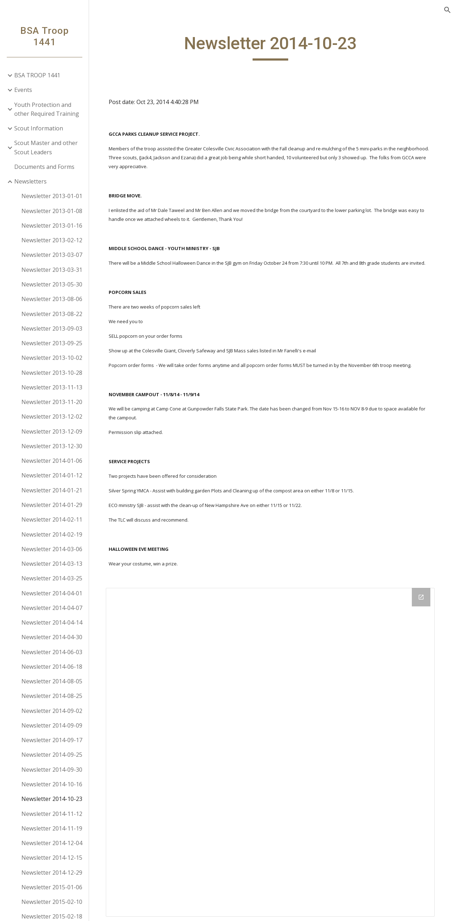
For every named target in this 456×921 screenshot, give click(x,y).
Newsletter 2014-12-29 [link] (51, 872)
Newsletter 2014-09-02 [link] (51, 711)
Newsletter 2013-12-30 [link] (51, 446)
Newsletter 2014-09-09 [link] (51, 725)
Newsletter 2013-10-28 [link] (51, 373)
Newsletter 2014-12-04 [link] (51, 843)
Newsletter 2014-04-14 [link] (51, 622)
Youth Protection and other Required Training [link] (46, 109)
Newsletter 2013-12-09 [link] (51, 431)
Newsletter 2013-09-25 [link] (51, 343)
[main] (272, 46)
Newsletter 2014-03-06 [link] (51, 549)
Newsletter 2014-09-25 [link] (51, 755)
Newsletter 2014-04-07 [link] (51, 608)
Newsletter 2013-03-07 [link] (51, 255)
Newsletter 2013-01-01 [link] (51, 196)
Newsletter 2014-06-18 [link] (51, 667)
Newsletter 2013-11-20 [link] (51, 402)
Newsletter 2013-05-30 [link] (51, 284)
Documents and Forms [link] (44, 167)
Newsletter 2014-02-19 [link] (51, 534)
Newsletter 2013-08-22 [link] (51, 314)
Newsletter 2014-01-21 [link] (51, 490)
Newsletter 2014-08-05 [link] (51, 681)
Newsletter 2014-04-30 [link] (51, 637)
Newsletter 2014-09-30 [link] (51, 769)
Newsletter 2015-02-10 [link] (51, 902)
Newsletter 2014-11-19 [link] (51, 828)
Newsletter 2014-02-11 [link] (51, 519)
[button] (447, 10)
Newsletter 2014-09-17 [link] (51, 740)
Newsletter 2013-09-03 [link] (51, 328)
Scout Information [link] (38, 128)
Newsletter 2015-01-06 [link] (51, 887)
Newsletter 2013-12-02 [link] (51, 416)
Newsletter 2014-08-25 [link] (51, 696)
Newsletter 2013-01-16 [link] (51, 225)
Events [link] (23, 90)
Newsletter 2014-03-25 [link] (51, 578)
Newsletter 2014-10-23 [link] (51, 799)
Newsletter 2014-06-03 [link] (51, 652)
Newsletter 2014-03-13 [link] (51, 564)
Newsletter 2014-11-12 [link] (51, 814)
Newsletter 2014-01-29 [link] (51, 505)
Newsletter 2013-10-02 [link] (51, 358)
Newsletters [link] (30, 181)
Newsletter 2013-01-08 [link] (51, 211)
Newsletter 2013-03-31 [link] (51, 270)
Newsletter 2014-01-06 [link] (51, 461)
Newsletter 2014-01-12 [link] (51, 475)
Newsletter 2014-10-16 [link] (51, 784)
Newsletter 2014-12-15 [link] (51, 858)
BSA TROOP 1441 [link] (37, 75)
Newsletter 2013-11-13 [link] (51, 387)
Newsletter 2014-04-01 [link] (51, 593)
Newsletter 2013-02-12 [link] (51, 240)
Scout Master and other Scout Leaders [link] (46, 147)
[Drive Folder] (272, 750)
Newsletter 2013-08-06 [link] (51, 299)
